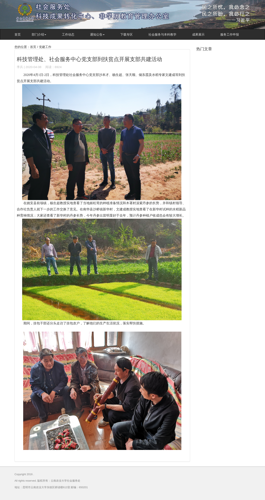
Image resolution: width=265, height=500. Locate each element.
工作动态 (68, 34)
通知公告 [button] (97, 34)
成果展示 (198, 34)
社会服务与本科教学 (162, 34)
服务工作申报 (229, 34)
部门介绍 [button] (39, 34)
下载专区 (126, 34)
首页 (17, 34)
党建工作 (45, 47)
